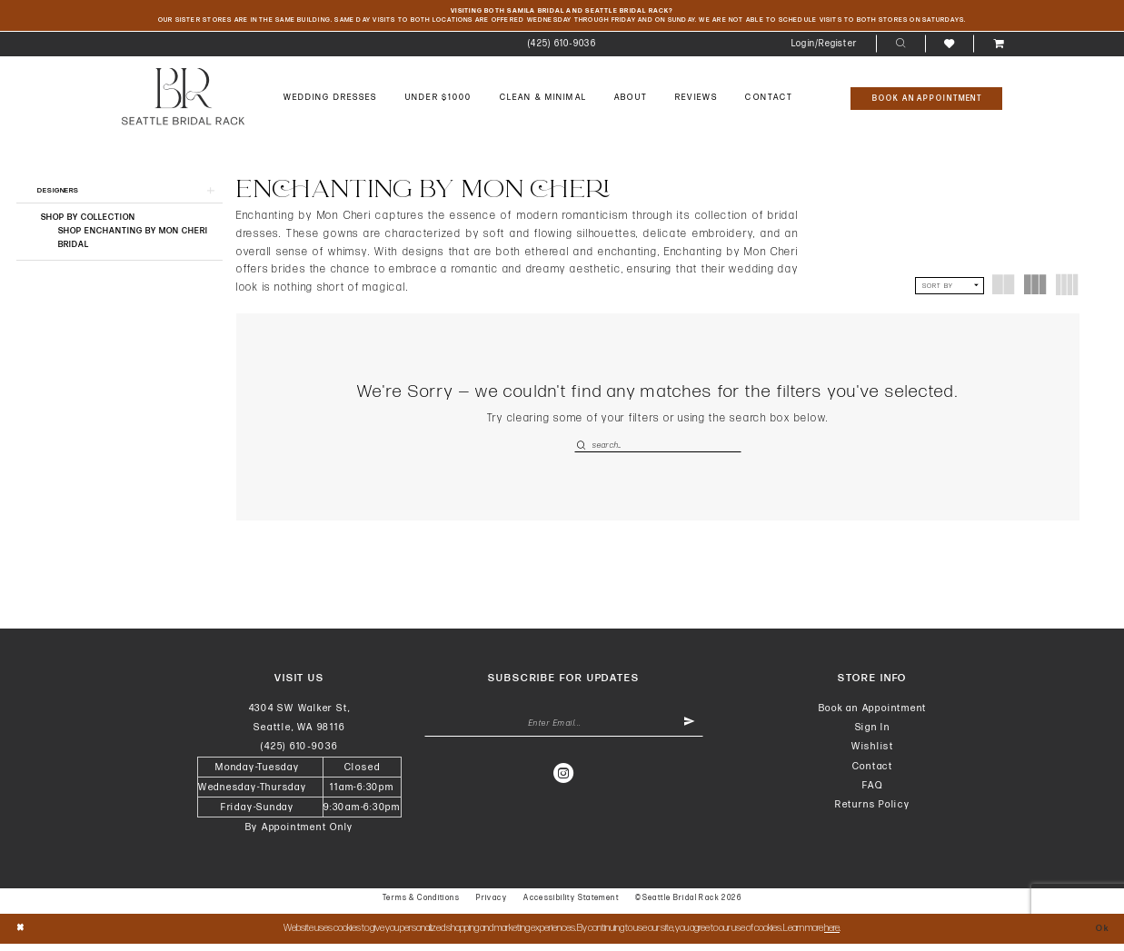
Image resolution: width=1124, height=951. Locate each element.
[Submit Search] (583, 449)
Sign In (872, 734)
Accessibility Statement (571, 905)
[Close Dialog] (21, 936)
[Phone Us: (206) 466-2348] (562, 48)
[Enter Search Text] (657, 449)
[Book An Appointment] (926, 101)
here (832, 935)
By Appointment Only (299, 834)
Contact (872, 772)
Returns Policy (872, 811)
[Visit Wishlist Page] (949, 47)
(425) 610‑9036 (299, 753)
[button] (824, 48)
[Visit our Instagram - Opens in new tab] (564, 784)
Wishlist (872, 753)
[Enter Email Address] (563, 733)
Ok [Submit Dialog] (1100, 935)
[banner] (183, 100)
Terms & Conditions (421, 905)
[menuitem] (562, 48)
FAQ (872, 791)
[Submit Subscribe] (687, 733)
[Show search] (900, 48)
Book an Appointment (873, 714)
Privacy (491, 905)
